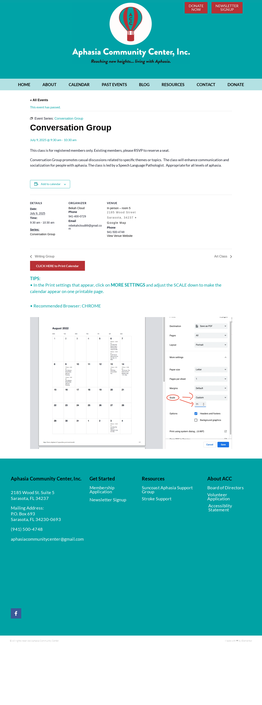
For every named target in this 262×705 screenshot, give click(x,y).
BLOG (144, 85)
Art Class (221, 257)
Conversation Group (42, 234)
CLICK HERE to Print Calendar (57, 267)
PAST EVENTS (114, 85)
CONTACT (206, 85)
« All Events (39, 100)
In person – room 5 (119, 208)
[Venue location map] (166, 223)
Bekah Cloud (77, 208)
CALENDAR (79, 85)
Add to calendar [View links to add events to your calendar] (51, 184)
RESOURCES (173, 85)
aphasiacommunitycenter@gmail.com (47, 539)
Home (24, 85)
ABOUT (49, 85)
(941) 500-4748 (27, 529)
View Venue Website (120, 236)
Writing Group (44, 257)
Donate (236, 85)
